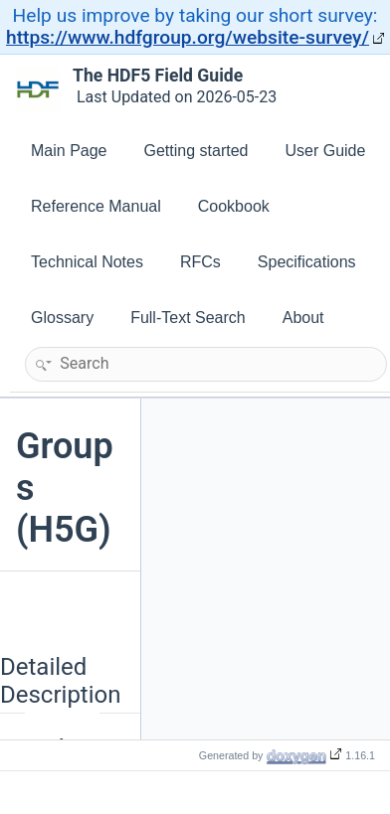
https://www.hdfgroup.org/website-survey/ (187, 37)
